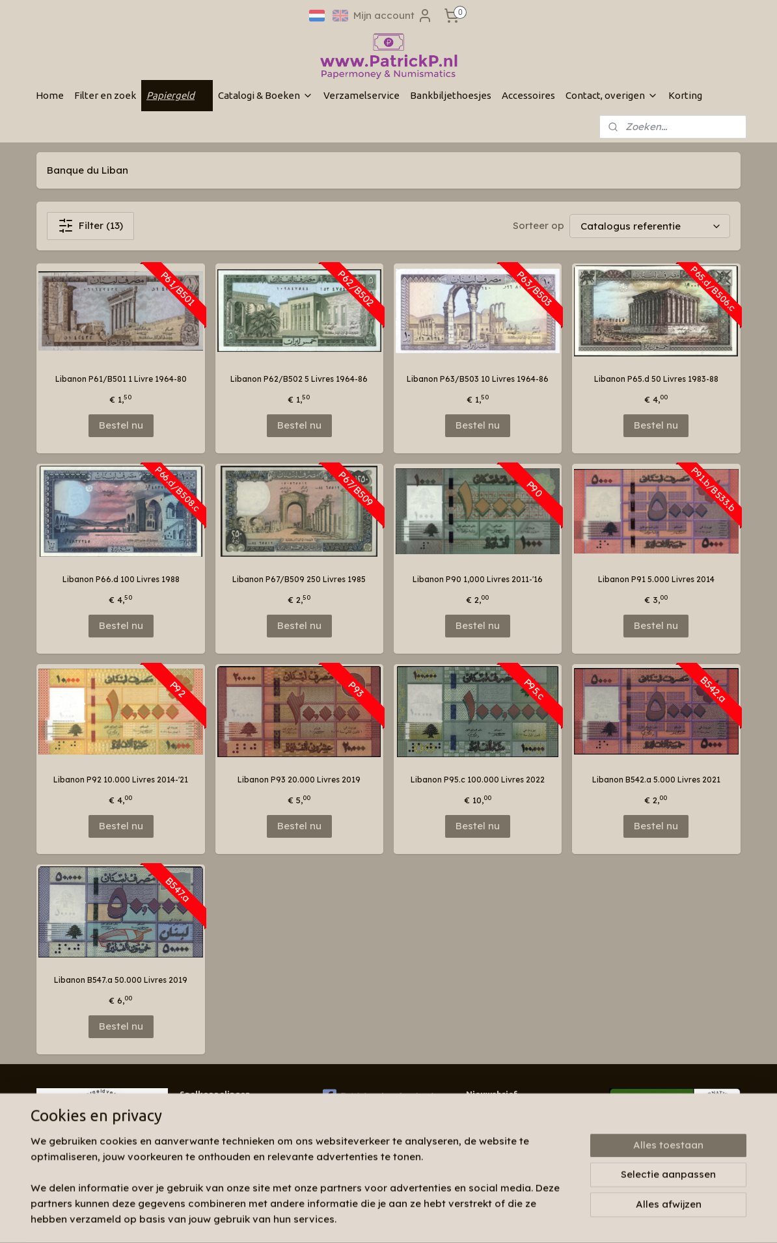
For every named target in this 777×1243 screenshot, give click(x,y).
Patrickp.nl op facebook (379, 1096)
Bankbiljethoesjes (450, 95)
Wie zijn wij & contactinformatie (241, 1115)
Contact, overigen (612, 95)
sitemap (364, 1218)
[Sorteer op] (649, 226)
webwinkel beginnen (439, 1218)
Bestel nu (121, 425)
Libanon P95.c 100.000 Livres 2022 (478, 779)
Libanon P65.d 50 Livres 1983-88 (656, 379)
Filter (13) (90, 226)
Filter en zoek (105, 95)
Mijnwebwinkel (554, 1218)
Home (50, 95)
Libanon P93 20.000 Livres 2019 (299, 779)
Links (189, 1152)
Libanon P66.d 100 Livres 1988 (121, 579)
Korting (685, 95)
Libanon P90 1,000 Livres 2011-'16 (478, 579)
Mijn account (393, 15)
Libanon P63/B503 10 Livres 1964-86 (478, 379)
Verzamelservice (361, 95)
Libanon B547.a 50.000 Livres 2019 (120, 980)
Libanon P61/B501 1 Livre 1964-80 (121, 379)
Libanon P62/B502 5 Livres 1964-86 (299, 379)
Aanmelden (504, 1144)
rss (391, 1218)
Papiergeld (177, 95)
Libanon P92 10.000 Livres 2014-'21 (120, 779)
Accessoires (528, 95)
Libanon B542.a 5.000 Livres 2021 (656, 779)
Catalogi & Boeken (265, 95)
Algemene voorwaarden (226, 1164)
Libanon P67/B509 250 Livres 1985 (299, 579)
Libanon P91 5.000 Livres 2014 (656, 579)
